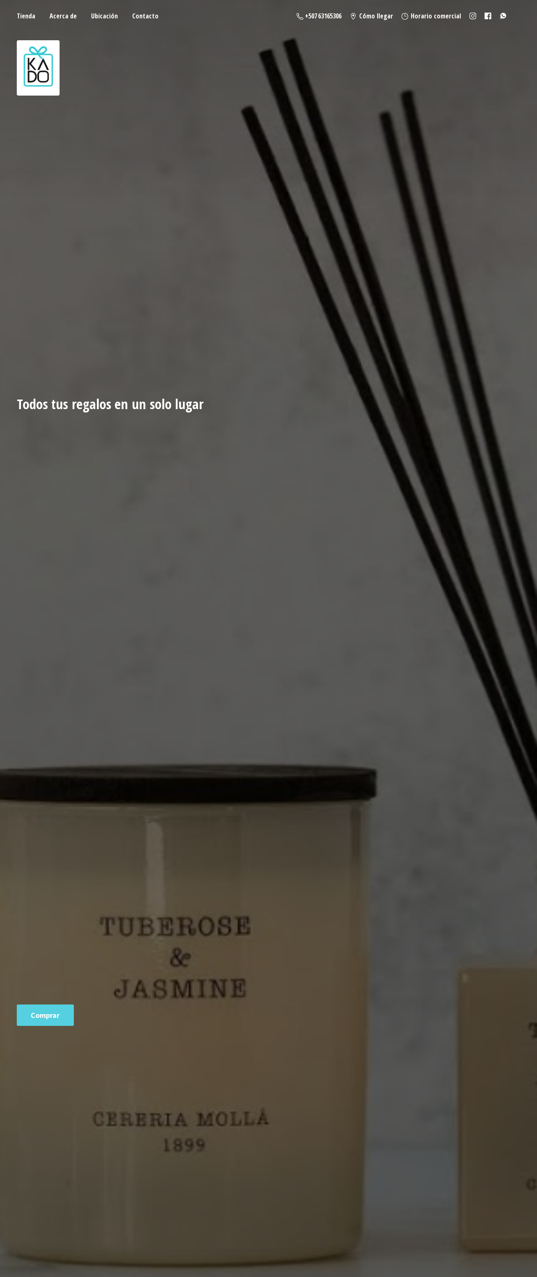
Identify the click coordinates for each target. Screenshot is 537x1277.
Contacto (145, 16)
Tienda (26, 16)
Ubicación (104, 16)
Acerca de (63, 16)
